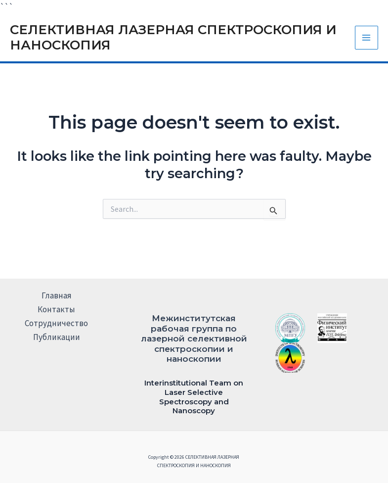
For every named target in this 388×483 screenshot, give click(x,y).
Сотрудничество (56, 323)
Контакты (56, 309)
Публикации (56, 337)
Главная (57, 295)
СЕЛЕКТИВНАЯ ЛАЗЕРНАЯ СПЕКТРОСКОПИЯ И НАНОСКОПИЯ (173, 37)
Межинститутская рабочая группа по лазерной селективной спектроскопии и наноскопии (194, 338)
